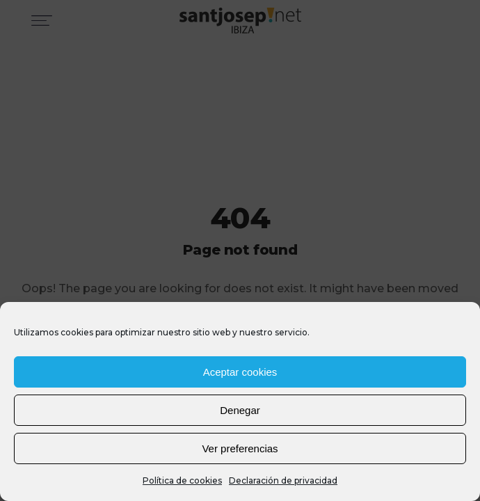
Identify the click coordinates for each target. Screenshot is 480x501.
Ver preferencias (240, 448)
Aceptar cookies (240, 372)
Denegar (240, 410)
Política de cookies (182, 480)
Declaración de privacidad (283, 480)
